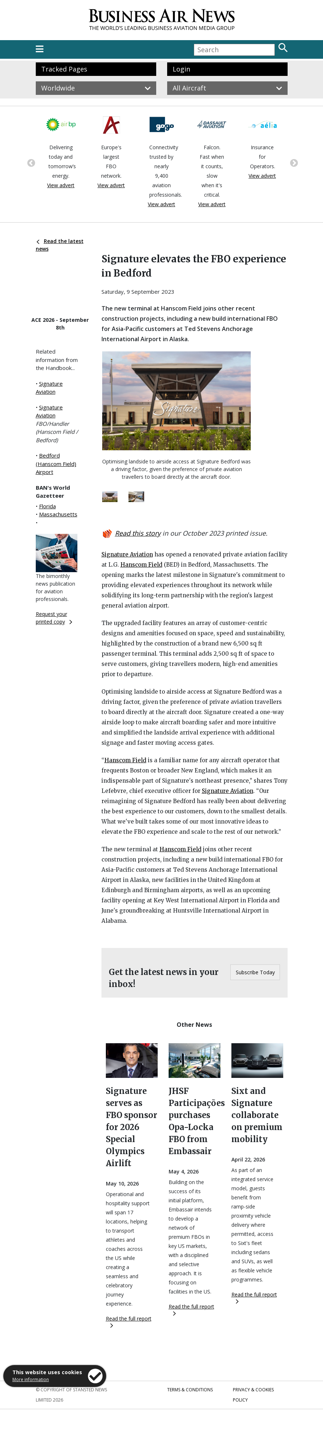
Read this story (138, 533)
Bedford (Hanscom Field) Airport (56, 463)
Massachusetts (58, 514)
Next (293, 162)
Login (181, 69)
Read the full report (128, 1321)
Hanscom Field (141, 564)
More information (30, 1379)
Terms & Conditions (190, 1390)
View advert (60, 185)
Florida (47, 506)
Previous (30, 162)
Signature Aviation (127, 554)
